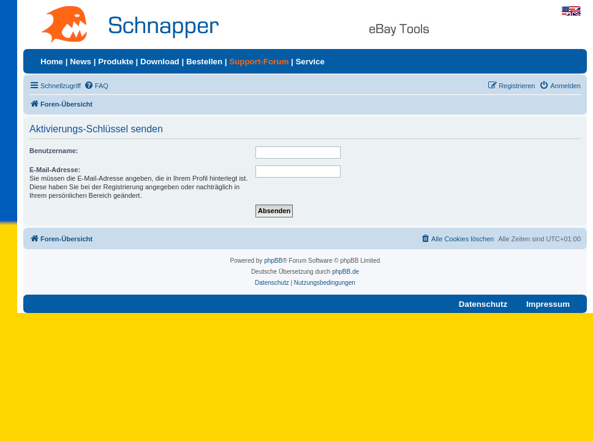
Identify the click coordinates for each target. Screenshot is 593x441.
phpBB (273, 260)
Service (309, 61)
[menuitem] (96, 85)
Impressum (548, 304)
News (80, 61)
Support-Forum (259, 61)
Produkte (116, 61)
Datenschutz (483, 304)
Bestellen (204, 61)
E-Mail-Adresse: (54, 169)
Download (159, 61)
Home (51, 61)
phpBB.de (345, 271)
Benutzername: (53, 150)
